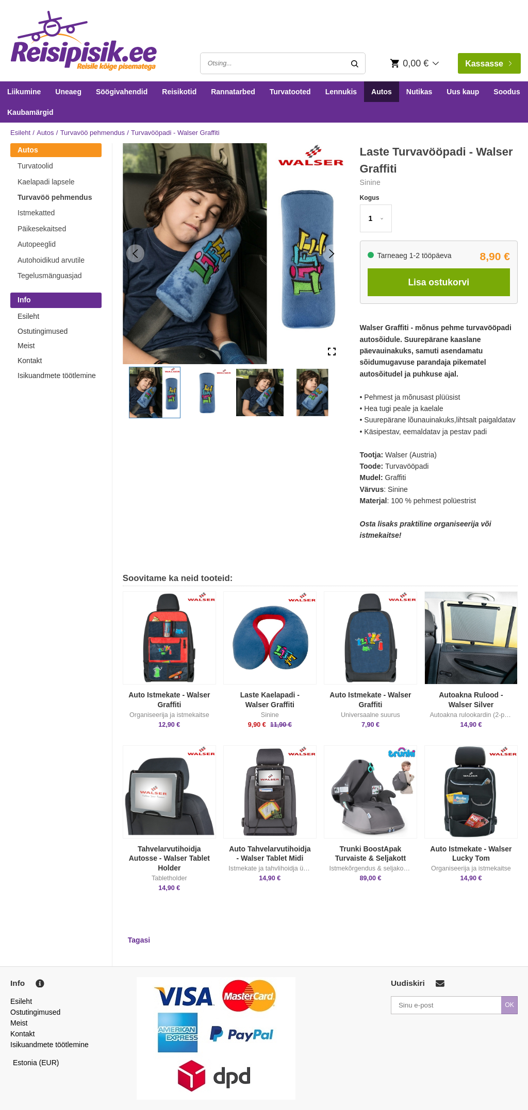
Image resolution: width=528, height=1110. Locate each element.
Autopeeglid (37, 244)
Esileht (20, 132)
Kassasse (488, 63)
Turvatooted (290, 92)
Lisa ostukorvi (438, 282)
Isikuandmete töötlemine (57, 375)
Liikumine (24, 92)
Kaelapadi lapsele (46, 182)
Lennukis (341, 92)
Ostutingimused (43, 331)
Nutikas (419, 92)
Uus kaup (463, 92)
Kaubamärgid (30, 112)
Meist (26, 345)
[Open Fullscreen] (332, 352)
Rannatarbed (233, 92)
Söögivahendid (121, 92)
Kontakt (30, 360)
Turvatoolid (35, 166)
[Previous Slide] (135, 254)
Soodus (506, 92)
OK (509, 1005)
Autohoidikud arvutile (51, 260)
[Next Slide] (332, 254)
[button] (154, 392)
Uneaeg (68, 92)
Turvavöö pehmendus (92, 132)
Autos (381, 92)
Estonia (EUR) (36, 1062)
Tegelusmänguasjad (50, 275)
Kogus (370, 197)
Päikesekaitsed (42, 229)
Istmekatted (36, 213)
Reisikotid (179, 92)
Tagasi (139, 940)
